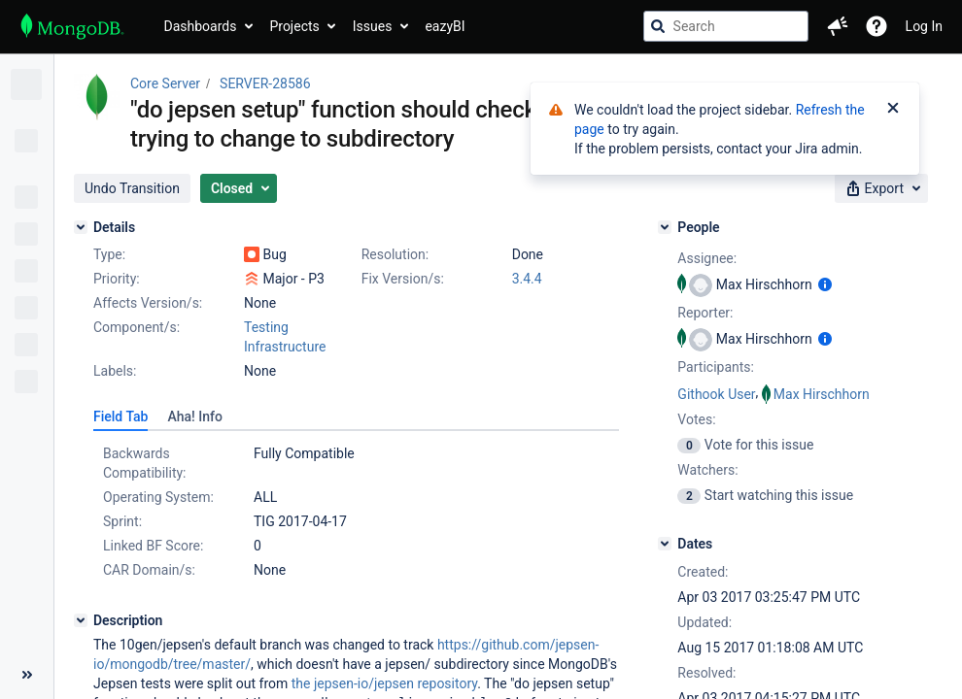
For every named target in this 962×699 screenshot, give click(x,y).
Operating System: (158, 497)
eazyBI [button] (444, 26)
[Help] (876, 26)
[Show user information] (825, 284)
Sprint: (122, 521)
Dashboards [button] (200, 26)
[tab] (120, 416)
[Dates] (664, 543)
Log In (924, 26)
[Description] (80, 620)
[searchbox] (725, 26)
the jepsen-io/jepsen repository (384, 683)
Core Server (165, 83)
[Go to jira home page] (72, 26)
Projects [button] (294, 26)
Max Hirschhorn (821, 394)
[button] (837, 26)
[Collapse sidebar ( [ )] (27, 674)
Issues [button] (373, 26)
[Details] (80, 227)
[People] (664, 227)
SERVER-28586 (265, 83)
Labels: (114, 371)
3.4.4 (527, 278)
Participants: (715, 367)
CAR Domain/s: (149, 570)
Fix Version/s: (402, 278)
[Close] (893, 109)
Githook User (716, 394)
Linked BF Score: (153, 545)
